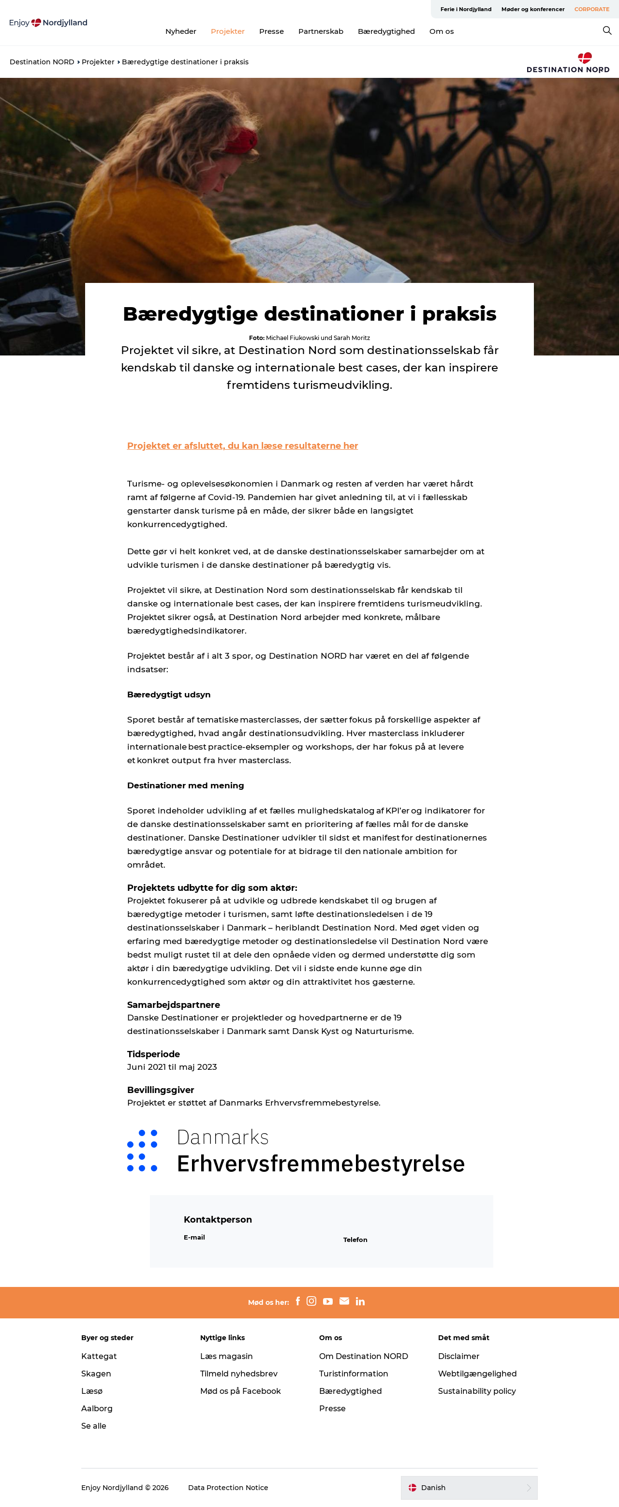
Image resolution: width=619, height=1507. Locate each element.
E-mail (194, 1237)
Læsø (92, 1391)
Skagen (96, 1373)
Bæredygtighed (386, 31)
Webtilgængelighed (477, 1373)
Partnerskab (320, 31)
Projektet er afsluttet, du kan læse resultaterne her (242, 446)
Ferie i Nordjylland (466, 9)
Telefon (355, 1239)
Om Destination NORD (363, 1356)
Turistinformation (353, 1373)
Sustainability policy (477, 1391)
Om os (441, 31)
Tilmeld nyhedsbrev (239, 1373)
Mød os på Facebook (240, 1391)
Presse (271, 31)
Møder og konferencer (533, 9)
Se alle (93, 1426)
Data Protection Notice (228, 1487)
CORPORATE (592, 9)
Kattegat (99, 1356)
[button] (469, 1487)
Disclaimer (459, 1356)
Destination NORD (42, 62)
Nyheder (180, 31)
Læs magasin (226, 1356)
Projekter (228, 31)
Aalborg (97, 1408)
